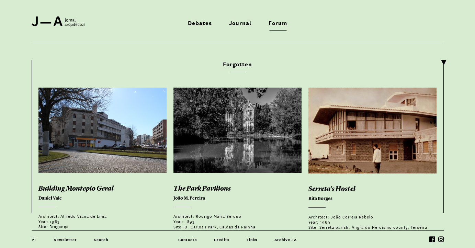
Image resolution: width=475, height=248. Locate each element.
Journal (240, 22)
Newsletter (65, 239)
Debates (200, 22)
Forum (278, 22)
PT (34, 239)
